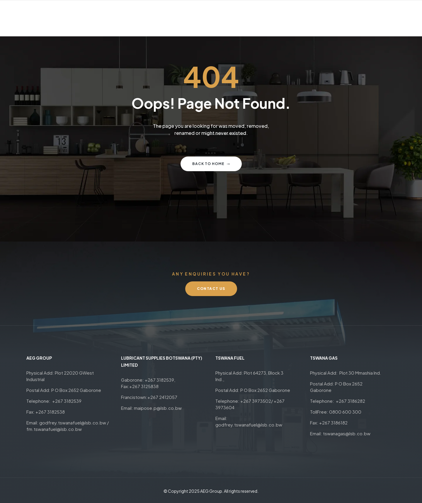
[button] (211, 288)
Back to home (211, 164)
